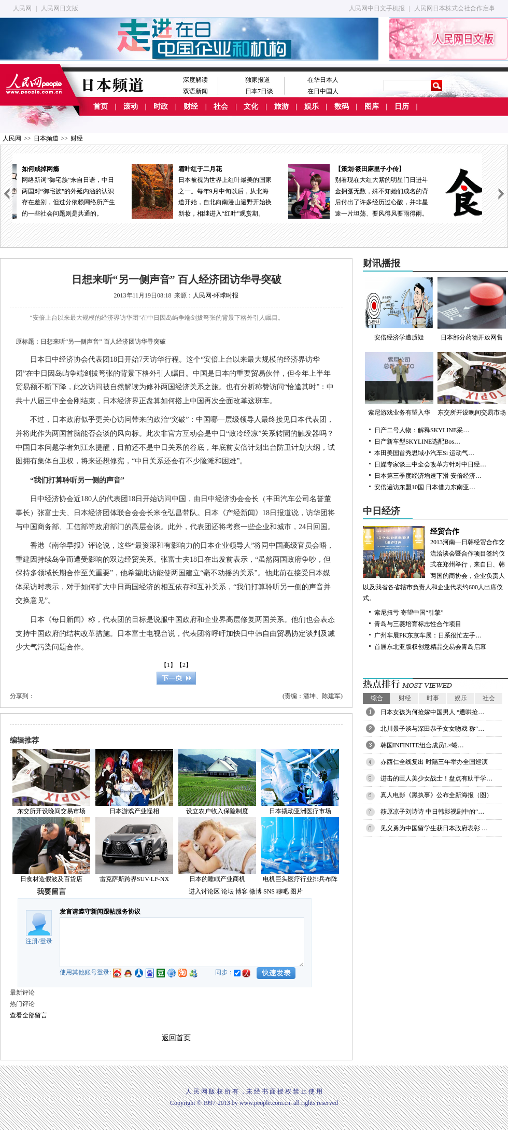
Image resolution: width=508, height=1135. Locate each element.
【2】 (184, 665)
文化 (251, 106)
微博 (255, 891)
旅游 (281, 106)
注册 (31, 941)
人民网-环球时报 (215, 295)
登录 (46, 941)
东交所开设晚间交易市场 (51, 811)
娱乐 (311, 106)
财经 (191, 106)
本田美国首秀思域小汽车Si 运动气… (424, 453)
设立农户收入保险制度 (217, 811)
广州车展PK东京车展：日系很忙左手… (428, 635)
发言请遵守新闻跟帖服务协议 (100, 911)
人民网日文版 (59, 8)
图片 (296, 891)
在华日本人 (322, 79)
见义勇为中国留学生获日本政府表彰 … (434, 828)
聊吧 (282, 891)
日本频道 (46, 138)
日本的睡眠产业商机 (217, 879)
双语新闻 (195, 91)
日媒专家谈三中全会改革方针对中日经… (430, 464)
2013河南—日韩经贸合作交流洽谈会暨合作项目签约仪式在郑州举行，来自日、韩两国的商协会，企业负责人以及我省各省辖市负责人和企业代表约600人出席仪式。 (435, 564)
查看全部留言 (28, 1015)
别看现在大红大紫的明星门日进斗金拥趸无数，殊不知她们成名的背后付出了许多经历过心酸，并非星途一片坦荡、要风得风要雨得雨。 (402, 190)
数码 (341, 106)
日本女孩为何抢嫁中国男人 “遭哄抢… (432, 712)
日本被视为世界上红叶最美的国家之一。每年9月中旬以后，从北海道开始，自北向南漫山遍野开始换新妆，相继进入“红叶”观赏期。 (246, 190)
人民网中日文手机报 (377, 8)
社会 (221, 106)
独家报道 (257, 79)
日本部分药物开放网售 (472, 309)
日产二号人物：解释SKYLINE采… (421, 430)
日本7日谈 (259, 91)
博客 (241, 891)
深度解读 (195, 79)
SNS (269, 891)
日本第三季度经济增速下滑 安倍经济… (428, 475)
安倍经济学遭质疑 (399, 309)
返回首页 (176, 1038)
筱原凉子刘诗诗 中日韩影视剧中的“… (432, 811)
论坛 (227, 891)
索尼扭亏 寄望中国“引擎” (409, 612)
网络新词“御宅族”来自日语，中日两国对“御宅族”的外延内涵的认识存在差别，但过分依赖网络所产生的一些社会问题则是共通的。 (89, 190)
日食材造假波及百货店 (51, 879)
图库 (371, 106)
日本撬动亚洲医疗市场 (300, 811)
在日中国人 (322, 91)
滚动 (130, 106)
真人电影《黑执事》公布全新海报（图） (436, 795)
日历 (401, 106)
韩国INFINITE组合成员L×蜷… (422, 745)
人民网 (22, 8)
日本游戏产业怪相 (134, 811)
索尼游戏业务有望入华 (399, 384)
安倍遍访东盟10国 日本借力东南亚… (424, 487)
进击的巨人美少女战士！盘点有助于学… (436, 778)
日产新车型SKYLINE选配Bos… (417, 441)
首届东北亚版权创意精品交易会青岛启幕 (430, 646)
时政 (160, 106)
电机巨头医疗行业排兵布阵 (300, 879)
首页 (100, 106)
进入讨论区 (204, 891)
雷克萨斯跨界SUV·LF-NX (134, 879)
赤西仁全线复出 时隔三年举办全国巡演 (434, 761)
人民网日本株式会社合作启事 (454, 8)
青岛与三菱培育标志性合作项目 (417, 624)
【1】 (168, 665)
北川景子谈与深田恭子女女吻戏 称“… (432, 728)
